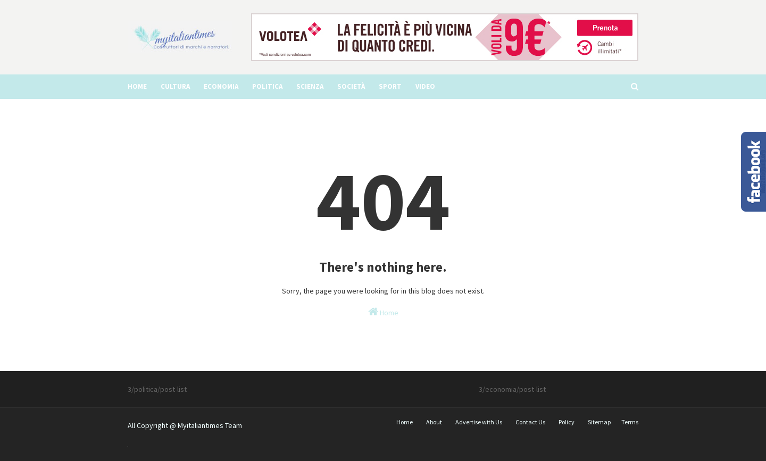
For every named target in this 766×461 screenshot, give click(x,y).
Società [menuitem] (351, 86)
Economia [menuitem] (221, 86)
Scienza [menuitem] (309, 86)
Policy (566, 422)
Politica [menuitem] (267, 86)
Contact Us (530, 422)
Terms (629, 422)
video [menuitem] (425, 86)
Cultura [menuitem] (175, 86)
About (434, 422)
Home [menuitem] (137, 86)
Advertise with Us (478, 422)
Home (383, 311)
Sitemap (599, 422)
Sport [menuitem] (390, 86)
